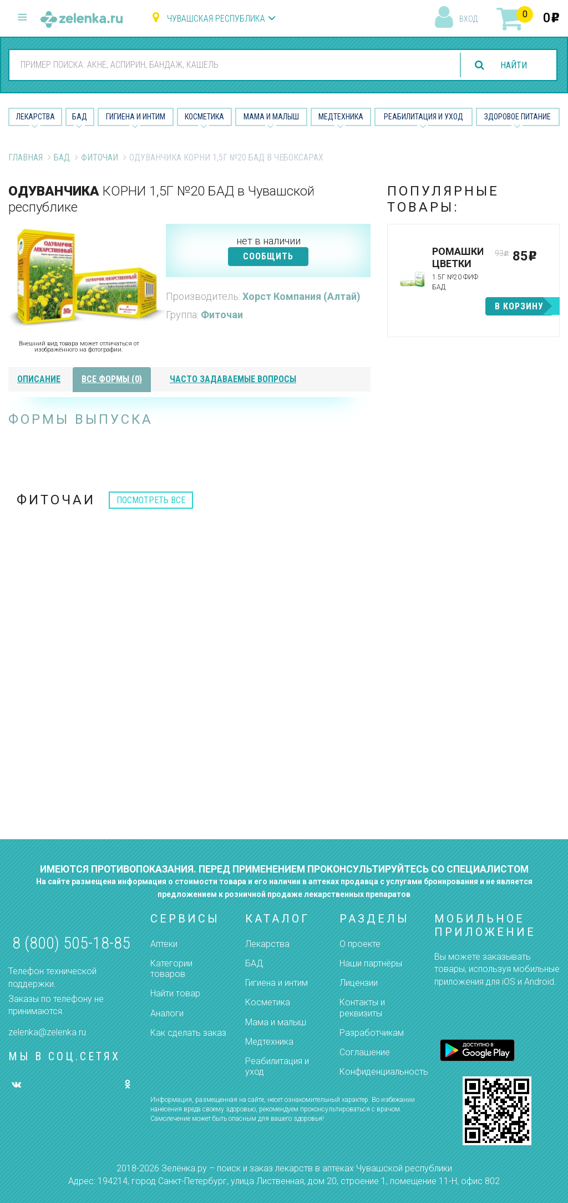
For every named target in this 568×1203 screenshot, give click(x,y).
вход (468, 18)
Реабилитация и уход (423, 116)
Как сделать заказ (188, 1032)
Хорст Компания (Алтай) (301, 296)
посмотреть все (150, 500)
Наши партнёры (370, 963)
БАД (79, 116)
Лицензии (358, 983)
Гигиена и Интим (135, 116)
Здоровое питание (517, 116)
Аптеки (164, 944)
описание (38, 379)
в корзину (519, 306)
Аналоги (167, 1013)
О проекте (360, 944)
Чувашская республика (216, 18)
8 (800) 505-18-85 (71, 943)
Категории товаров (171, 968)
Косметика (204, 116)
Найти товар (175, 993)
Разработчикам (371, 1032)
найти (513, 65)
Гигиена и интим (276, 983)
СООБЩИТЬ (268, 256)
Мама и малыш (271, 116)
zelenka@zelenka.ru (47, 1032)
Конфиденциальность (383, 1071)
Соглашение (364, 1052)
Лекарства (35, 116)
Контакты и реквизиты (362, 1007)
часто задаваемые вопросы (233, 379)
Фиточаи (99, 157)
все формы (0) (112, 379)
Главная (25, 157)
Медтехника (340, 116)
